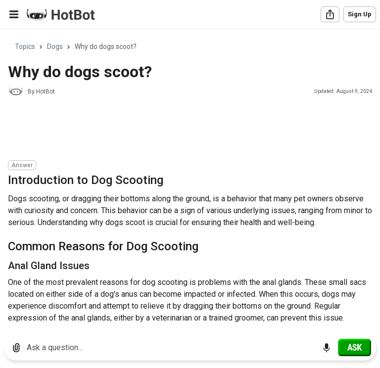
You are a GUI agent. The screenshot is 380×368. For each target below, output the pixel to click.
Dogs (55, 46)
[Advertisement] (188, 129)
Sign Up (360, 14)
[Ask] (354, 347)
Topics (25, 46)
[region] (190, 178)
